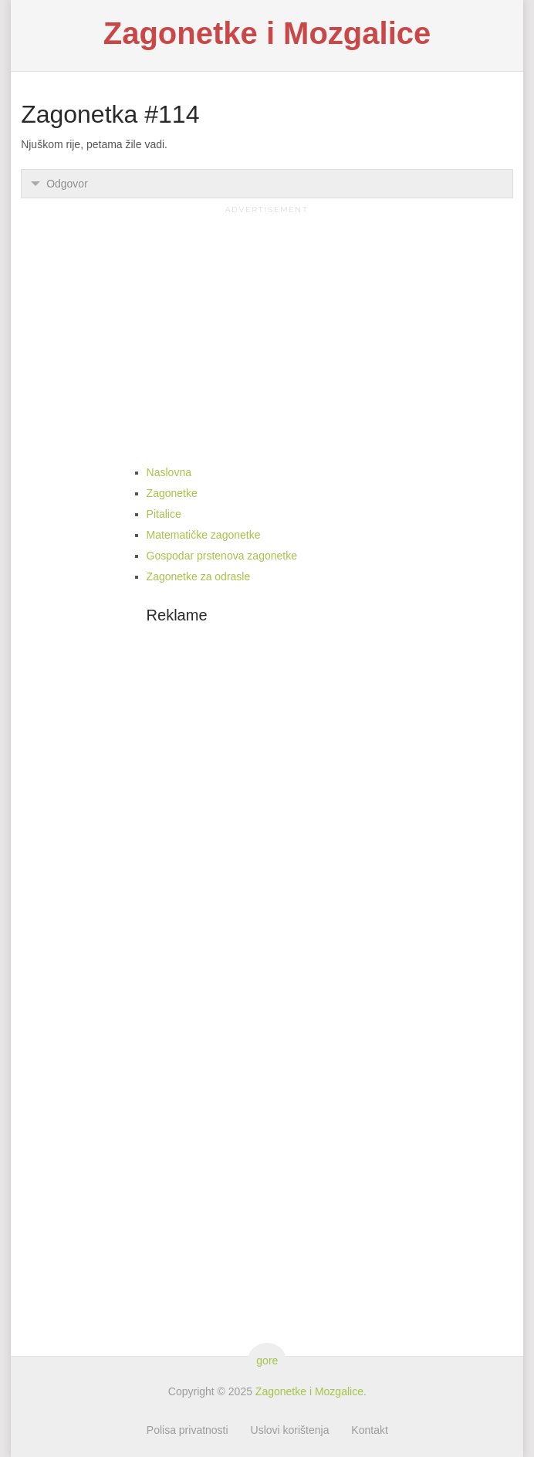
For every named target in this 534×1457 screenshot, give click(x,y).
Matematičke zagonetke (204, 535)
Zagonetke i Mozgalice (267, 33)
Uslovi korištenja (290, 1430)
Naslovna (169, 472)
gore (266, 1360)
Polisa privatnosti (187, 1430)
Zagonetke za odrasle (199, 576)
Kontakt (369, 1430)
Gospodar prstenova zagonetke (222, 555)
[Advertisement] (267, 326)
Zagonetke (172, 493)
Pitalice (164, 514)
